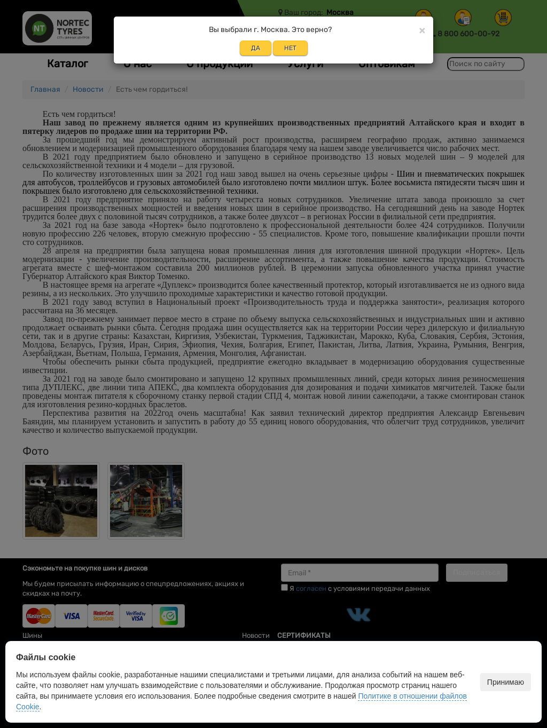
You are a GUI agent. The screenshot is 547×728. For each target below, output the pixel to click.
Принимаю (505, 682)
